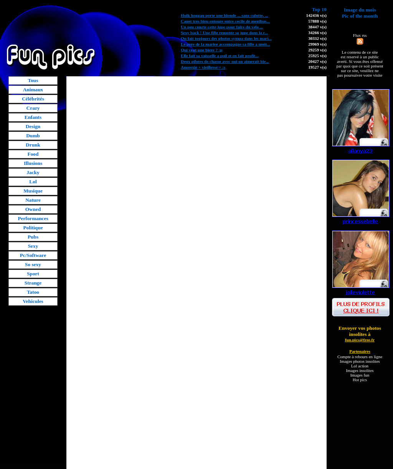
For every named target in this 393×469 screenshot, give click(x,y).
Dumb (33, 135)
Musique (33, 191)
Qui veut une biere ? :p (202, 50)
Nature (33, 200)
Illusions (33, 163)
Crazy (33, 108)
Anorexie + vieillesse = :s (203, 67)
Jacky (32, 172)
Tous (33, 80)
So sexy (33, 264)
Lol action (359, 366)
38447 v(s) (317, 27)
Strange (33, 283)
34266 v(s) (317, 32)
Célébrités (33, 99)
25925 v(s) (317, 55)
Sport (33, 273)
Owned (33, 209)
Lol (32, 181)
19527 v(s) (317, 67)
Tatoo (33, 292)
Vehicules (33, 301)
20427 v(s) (317, 61)
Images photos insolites (360, 361)
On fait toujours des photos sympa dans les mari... (226, 38)
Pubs (33, 237)
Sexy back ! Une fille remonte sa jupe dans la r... (224, 32)
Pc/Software (33, 255)
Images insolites (360, 370)
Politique (33, 227)
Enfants (33, 117)
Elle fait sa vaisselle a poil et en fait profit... (220, 55)
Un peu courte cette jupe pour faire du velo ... (222, 27)
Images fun (360, 375)
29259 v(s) (317, 50)
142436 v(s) (316, 15)
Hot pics (360, 379)
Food (33, 154)
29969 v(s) (317, 44)
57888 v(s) (317, 21)
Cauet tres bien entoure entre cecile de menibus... (225, 21)
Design (33, 126)
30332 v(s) (317, 38)
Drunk (33, 145)
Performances (33, 218)
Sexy (33, 246)
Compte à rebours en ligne (359, 356)
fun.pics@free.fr (360, 339)
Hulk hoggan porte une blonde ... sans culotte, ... (224, 15)
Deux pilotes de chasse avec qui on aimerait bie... (225, 61)
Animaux (33, 89)
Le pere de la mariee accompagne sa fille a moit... (225, 44)
